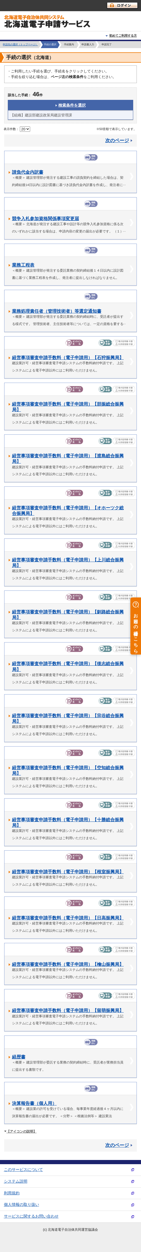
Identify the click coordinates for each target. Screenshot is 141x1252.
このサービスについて (23, 1170)
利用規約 (12, 1193)
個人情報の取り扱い (21, 1204)
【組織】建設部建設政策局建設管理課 (41, 115)
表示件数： (11, 129)
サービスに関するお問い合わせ (31, 1216)
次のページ (117, 140)
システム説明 (15, 1181)
